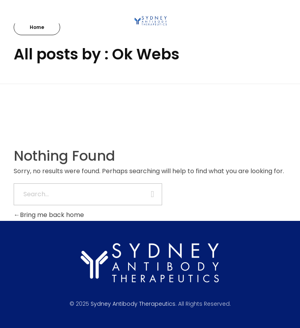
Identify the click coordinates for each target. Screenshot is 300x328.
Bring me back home (49, 214)
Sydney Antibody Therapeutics (133, 304)
